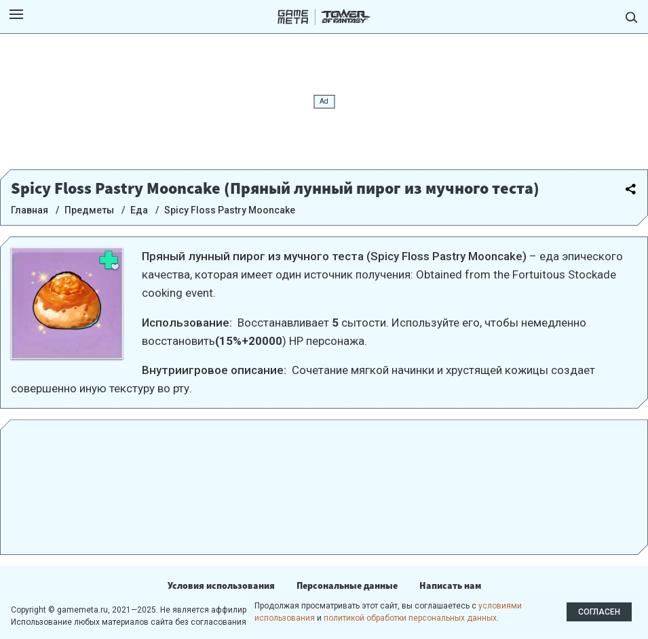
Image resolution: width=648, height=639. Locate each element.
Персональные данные (347, 585)
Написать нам (450, 585)
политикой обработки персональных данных (410, 618)
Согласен (599, 612)
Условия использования (221, 585)
